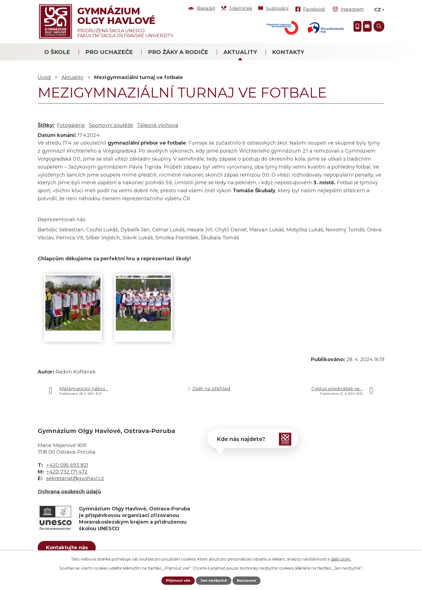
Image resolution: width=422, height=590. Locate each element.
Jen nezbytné (213, 580)
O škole (57, 52)
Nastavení (248, 580)
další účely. (341, 558)
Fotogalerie (71, 125)
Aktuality (240, 52)
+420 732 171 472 (66, 472)
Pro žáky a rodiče (178, 52)
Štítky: (46, 125)
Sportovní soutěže (111, 125)
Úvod (44, 77)
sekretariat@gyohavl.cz (75, 478)
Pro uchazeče (109, 52)
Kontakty (288, 52)
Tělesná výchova (157, 125)
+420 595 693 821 (67, 465)
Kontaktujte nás (73, 549)
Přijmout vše (176, 580)
